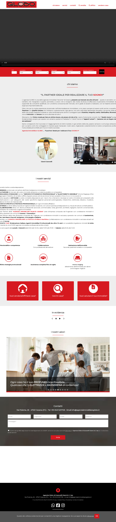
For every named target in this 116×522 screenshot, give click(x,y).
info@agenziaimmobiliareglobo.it (86, 410)
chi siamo (56, 5)
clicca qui (90, 516)
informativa (68, 430)
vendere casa (103, 5)
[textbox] (14, 72)
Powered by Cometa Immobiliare (74, 500)
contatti (73, 5)
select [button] (31, 72)
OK (97, 516)
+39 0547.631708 (58, 410)
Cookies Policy (61, 500)
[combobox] (25, 72)
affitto (92, 5)
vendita (82, 5)
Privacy (55, 500)
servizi (64, 5)
